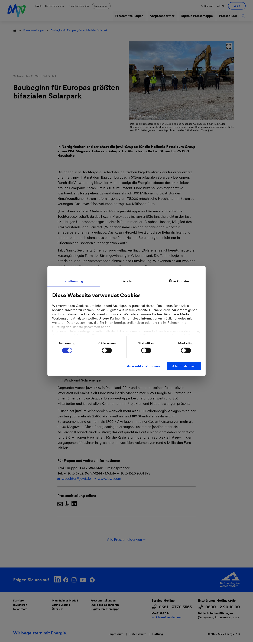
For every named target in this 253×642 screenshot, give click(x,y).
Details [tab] (126, 281)
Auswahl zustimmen (143, 366)
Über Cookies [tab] (179, 281)
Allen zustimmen (184, 366)
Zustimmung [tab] (73, 281)
